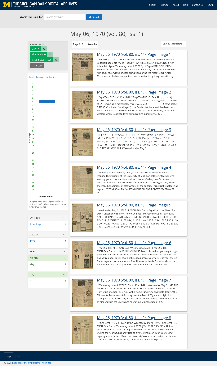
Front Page (35, 224)
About (176, 4)
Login (211, 4)
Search (152, 4)
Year (32, 251)
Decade (34, 234)
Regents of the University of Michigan (31, 362)
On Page (35, 217)
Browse (164, 4)
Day (32, 274)
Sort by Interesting (173, 43)
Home (18, 356)
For (41, 16)
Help (185, 4)
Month (34, 258)
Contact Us (197, 4)
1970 (32, 241)
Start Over (37, 65)
